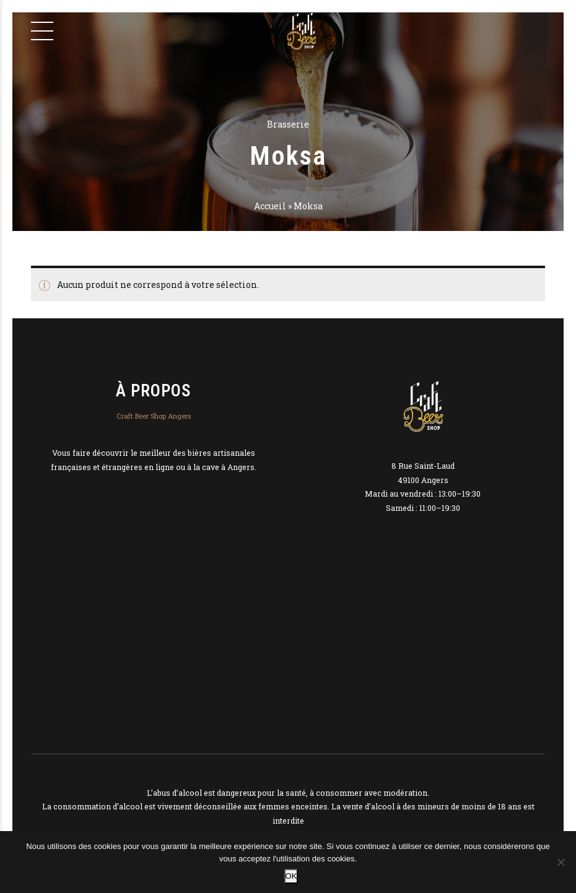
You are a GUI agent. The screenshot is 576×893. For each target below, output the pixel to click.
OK (291, 876)
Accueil (270, 206)
